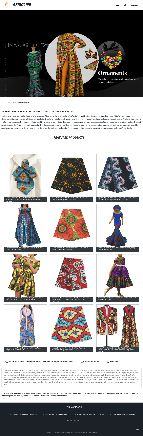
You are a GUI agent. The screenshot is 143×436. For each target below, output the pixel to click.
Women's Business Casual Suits (28, 414)
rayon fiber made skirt (22, 102)
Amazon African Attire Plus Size (13, 393)
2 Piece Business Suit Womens (127, 414)
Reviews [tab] (112, 361)
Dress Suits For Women (81, 393)
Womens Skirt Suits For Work (61, 393)
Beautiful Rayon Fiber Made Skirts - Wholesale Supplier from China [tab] (39, 361)
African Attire (44, 396)
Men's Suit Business (31, 396)
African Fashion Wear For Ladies (115, 393)
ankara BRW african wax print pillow (94, 414)
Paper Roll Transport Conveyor (37, 393)
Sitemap (94, 432)
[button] (117, 5)
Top (137, 430)
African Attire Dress (77, 421)
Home (7, 102)
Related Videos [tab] (90, 361)
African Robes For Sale (58, 396)
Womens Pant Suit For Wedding (60, 414)
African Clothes (96, 393)
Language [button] (134, 5)
